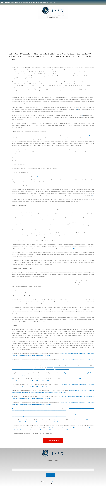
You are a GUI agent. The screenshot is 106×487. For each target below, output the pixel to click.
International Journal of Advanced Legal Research (57, 481)
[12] (74, 248)
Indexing (84, 44)
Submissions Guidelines (30, 44)
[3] (39, 125)
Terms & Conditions (77, 465)
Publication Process (52, 465)
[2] (82, 115)
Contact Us (31, 465)
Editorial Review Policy (64, 465)
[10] (93, 195)
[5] (65, 139)
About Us (15, 465)
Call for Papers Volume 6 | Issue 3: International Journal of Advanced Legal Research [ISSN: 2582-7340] (28, 2)
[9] (50, 193)
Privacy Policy (23, 465)
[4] (89, 135)
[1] (77, 109)
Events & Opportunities (65, 44)
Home (14, 44)
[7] (82, 145)
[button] (53, 440)
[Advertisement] (53, 31)
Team (20, 44)
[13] (53, 264)
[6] (70, 141)
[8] (37, 176)
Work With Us (76, 44)
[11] (86, 244)
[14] (48, 309)
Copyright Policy (41, 465)
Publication (41, 44)
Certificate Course (52, 44)
